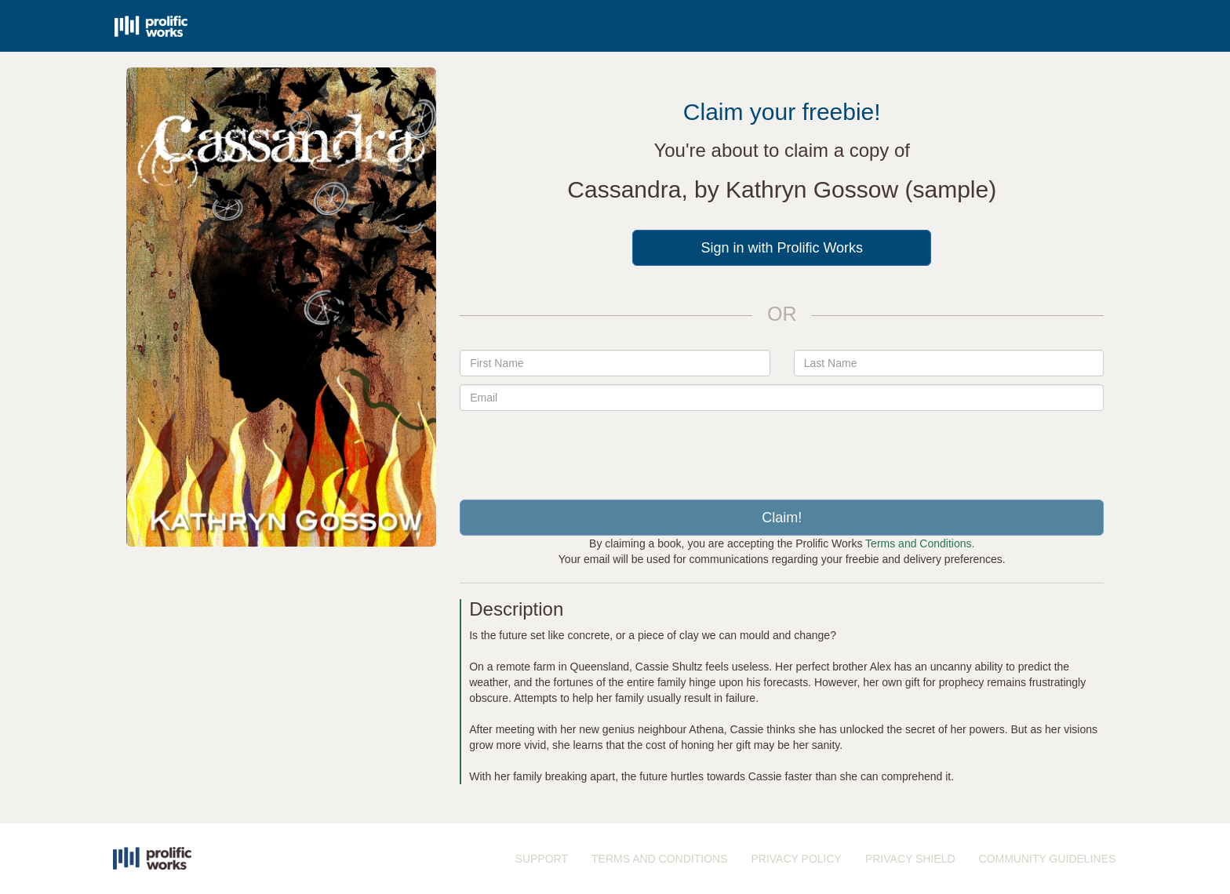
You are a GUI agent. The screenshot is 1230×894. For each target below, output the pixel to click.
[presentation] (782, 449)
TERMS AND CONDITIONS (659, 858)
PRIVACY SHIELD (910, 858)
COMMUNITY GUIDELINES (1047, 858)
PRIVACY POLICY (796, 858)
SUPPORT (541, 858)
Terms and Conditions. (919, 543)
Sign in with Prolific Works (782, 248)
